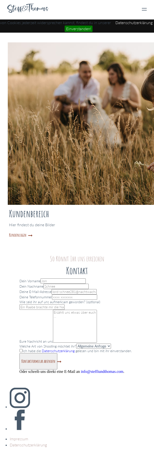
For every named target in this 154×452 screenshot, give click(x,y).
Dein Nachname (31, 286)
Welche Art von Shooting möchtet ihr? (47, 346)
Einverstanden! (78, 28)
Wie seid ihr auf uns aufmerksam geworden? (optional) (59, 302)
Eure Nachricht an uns (36, 341)
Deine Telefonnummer (35, 297)
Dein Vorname (30, 281)
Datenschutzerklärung (134, 22)
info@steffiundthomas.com (102, 371)
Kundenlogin (17, 235)
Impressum (19, 438)
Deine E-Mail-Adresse (35, 292)
